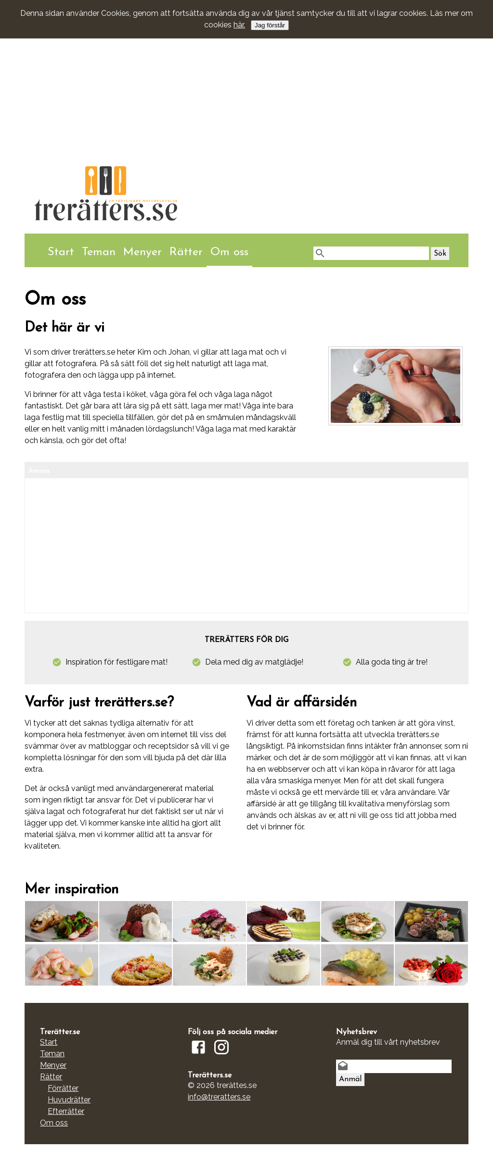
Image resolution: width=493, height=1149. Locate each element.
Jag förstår (270, 25)
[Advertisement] (246, 74)
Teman (99, 252)
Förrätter (63, 1088)
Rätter (186, 252)
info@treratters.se (219, 1096)
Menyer (142, 252)
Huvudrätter (69, 1099)
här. (239, 24)
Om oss (229, 252)
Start (61, 252)
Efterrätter (66, 1111)
